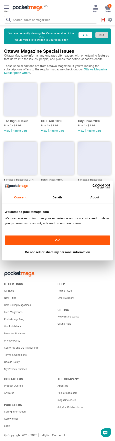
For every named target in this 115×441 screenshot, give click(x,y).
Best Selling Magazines (17, 304)
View (7, 130)
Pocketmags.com (67, 392)
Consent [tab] (20, 197)
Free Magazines (13, 312)
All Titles (9, 290)
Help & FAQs (65, 290)
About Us (63, 385)
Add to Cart (20, 130)
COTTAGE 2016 (51, 121)
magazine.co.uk (67, 400)
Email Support (66, 297)
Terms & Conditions (15, 354)
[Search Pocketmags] (8, 20)
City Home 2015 (52, 180)
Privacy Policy (12, 340)
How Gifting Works (68, 316)
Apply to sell (11, 418)
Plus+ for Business (14, 333)
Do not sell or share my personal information (57, 252)
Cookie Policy (12, 361)
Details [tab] (57, 197)
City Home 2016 (89, 121)
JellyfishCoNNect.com (70, 407)
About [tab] (94, 197)
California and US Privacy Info (21, 347)
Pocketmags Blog (14, 319)
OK (57, 240)
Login (7, 425)
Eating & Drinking (90, 180)
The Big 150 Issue (16, 121)
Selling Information (15, 411)
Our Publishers (12, 326)
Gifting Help (64, 323)
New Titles (10, 297)
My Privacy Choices (15, 369)
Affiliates (9, 392)
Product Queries (13, 385)
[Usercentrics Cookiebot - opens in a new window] (92, 186)
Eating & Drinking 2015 (19, 180)
